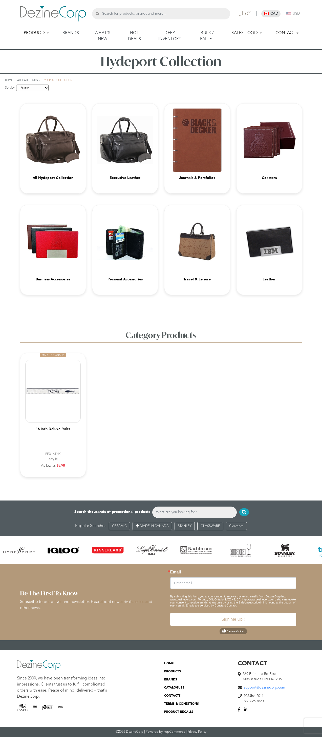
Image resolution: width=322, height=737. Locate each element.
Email (175, 572)
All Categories (27, 80)
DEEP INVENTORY (169, 36)
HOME (169, 663)
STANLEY (184, 526)
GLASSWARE (210, 526)
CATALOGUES (174, 687)
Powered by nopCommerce (165, 731)
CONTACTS (172, 695)
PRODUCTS (172, 671)
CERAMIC (119, 526)
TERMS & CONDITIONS (181, 703)
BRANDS (70, 33)
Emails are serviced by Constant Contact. (211, 605)
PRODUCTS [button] (35, 33)
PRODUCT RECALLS (178, 712)
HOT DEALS (134, 36)
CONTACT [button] (285, 33)
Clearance (236, 526)
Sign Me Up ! (233, 619)
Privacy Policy (196, 731)
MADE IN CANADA (152, 526)
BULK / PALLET (207, 36)
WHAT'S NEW (102, 36)
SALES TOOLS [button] (245, 33)
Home (9, 80)
